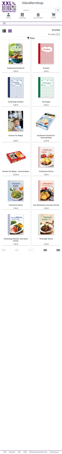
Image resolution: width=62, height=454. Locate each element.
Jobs (19, 452)
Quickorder (38, 16)
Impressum (54, 452)
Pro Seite (51, 34)
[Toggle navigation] (4, 23)
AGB (25, 452)
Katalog (22, 16)
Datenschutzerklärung (38, 452)
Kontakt (12, 452)
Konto (8, 16)
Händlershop (32, 3)
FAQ (4, 452)
